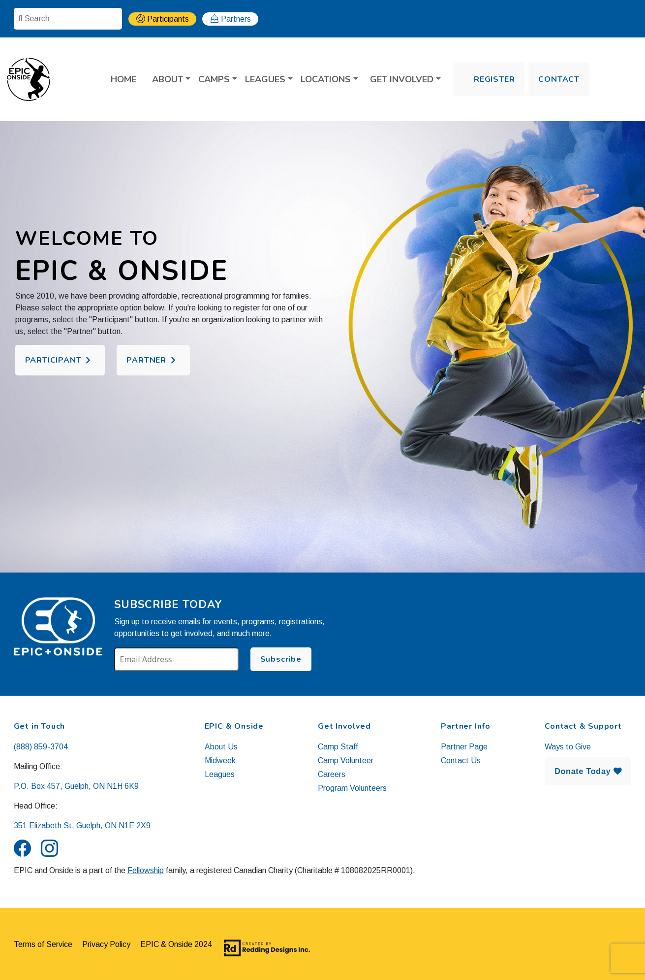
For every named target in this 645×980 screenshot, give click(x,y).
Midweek (220, 760)
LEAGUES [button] (266, 79)
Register (494, 79)
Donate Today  (587, 771)
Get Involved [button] (403, 79)
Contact (559, 79)
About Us (221, 747)
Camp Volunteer (345, 760)
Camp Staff (338, 747)
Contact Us (461, 760)
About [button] (168, 79)
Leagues (220, 774)
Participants (168, 19)
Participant (53, 360)
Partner (146, 360)
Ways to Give (568, 747)
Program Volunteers (352, 788)
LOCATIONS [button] (327, 79)
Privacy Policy (106, 944)
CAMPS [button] (215, 79)
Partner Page (464, 747)
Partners (236, 19)
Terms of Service (43, 944)
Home (123, 79)
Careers (331, 774)
